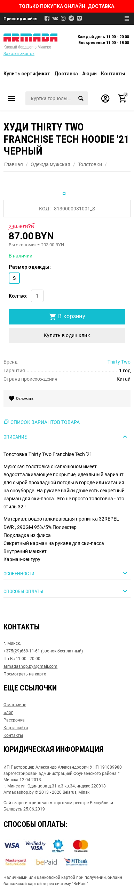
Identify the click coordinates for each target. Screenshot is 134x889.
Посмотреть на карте (24, 674)
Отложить (24, 398)
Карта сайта (15, 727)
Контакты (113, 73)
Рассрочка (14, 720)
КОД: (44, 208)
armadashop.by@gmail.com (30, 666)
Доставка (66, 73)
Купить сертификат (26, 73)
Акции (89, 73)
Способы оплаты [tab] (66, 591)
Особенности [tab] (66, 573)
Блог (8, 712)
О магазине (14, 704)
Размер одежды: (30, 267)
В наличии (20, 256)
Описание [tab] (66, 436)
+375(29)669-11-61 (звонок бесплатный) (43, 651)
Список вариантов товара (45, 422)
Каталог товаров (12, 98)
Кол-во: (18, 296)
